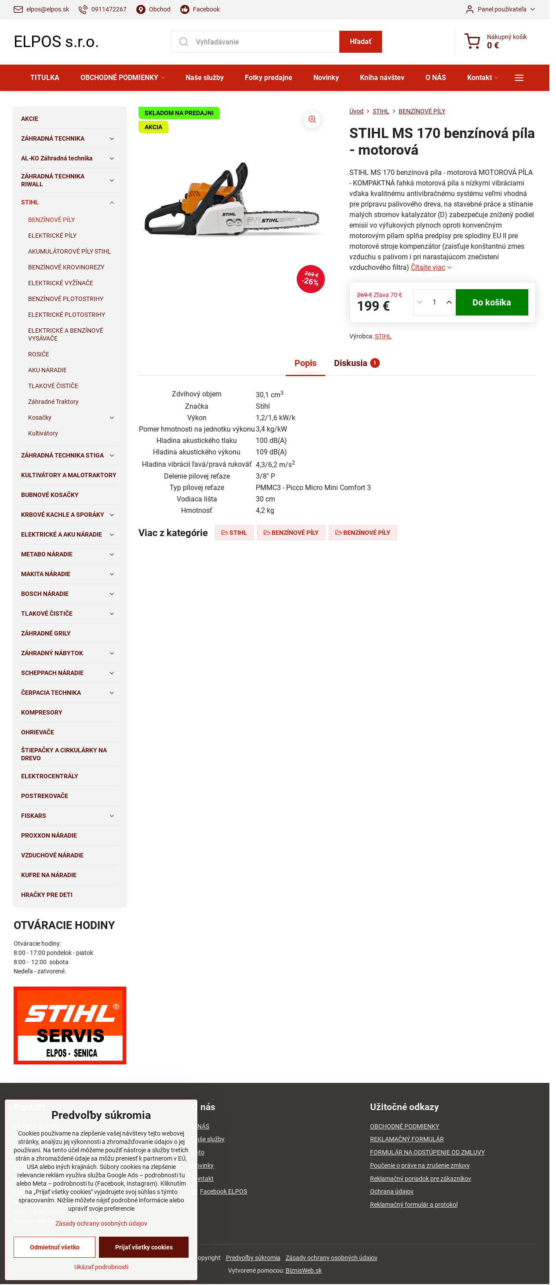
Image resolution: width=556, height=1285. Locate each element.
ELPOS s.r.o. (56, 42)
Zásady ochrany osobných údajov (332, 1257)
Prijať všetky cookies (144, 1247)
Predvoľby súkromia (253, 1257)
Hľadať (360, 41)
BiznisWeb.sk (304, 1270)
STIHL (383, 336)
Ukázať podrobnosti (101, 1266)
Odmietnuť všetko (55, 1247)
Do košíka (491, 302)
